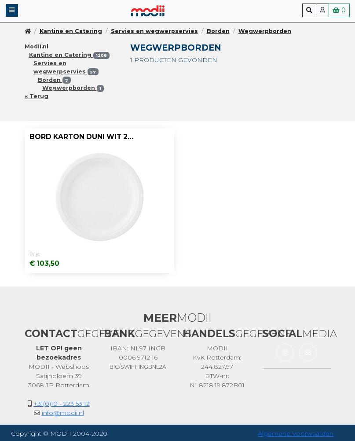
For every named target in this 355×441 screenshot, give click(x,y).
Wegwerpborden (264, 31)
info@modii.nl (63, 413)
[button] (11, 10)
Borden (218, 31)
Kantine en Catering (71, 31)
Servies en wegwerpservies (154, 31)
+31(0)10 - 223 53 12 (61, 404)
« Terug (36, 96)
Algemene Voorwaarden (295, 433)
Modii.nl (36, 46)
